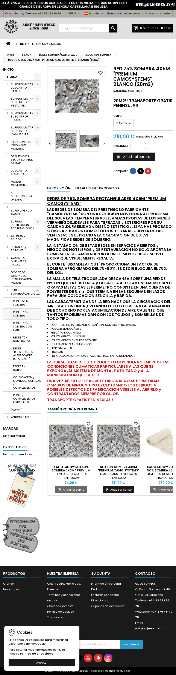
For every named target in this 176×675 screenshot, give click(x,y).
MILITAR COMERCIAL (19, 183)
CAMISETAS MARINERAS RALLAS (18, 261)
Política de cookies (60, 612)
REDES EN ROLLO (19, 368)
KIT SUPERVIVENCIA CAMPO (21, 210)
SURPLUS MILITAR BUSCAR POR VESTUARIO (22, 102)
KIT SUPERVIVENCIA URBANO (21, 196)
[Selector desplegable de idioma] (94, 13)
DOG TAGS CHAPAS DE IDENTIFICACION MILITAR (21, 277)
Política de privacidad (36, 654)
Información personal (106, 584)
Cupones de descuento (107, 606)
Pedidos (97, 589)
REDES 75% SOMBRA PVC (22, 339)
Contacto (11, 13)
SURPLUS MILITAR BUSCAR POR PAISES (22, 87)
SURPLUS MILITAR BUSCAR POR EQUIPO (22, 116)
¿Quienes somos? (60, 606)
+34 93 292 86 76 (49, 13)
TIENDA (21, 44)
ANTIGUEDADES (21, 417)
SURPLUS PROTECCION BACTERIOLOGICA (23, 224)
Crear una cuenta (157, 13)
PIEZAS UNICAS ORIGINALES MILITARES (21, 145)
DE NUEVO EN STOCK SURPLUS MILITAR (22, 159)
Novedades (11, 589)
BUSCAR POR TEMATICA (20, 172)
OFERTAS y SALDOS (46, 44)
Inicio (8, 69)
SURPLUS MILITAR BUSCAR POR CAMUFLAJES (22, 130)
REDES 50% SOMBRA (20, 303)
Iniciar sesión (132, 13)
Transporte (55, 617)
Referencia (121, 91)
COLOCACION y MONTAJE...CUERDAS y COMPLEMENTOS (27, 382)
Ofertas (8, 584)
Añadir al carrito (133, 156)
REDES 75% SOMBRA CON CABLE (22, 326)
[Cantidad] (136, 146)
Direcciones (99, 600)
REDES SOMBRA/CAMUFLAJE (25, 292)
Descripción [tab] (58, 188)
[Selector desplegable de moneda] (74, 13)
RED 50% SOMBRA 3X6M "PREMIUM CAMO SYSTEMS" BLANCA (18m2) (118, 470)
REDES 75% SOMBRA (20, 314)
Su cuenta (100, 573)
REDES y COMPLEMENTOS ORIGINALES (24, 398)
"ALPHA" (16, 410)
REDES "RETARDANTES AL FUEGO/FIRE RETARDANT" (23, 353)
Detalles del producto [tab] (97, 188)
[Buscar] (88, 28)
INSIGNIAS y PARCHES (18, 248)
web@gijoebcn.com (150, 628)
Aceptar (42, 663)
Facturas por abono (105, 595)
